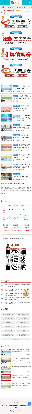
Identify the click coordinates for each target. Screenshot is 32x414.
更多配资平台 (26, 12)
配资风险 (11, 7)
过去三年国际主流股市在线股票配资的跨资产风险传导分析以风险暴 (22, 166)
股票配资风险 (21, 7)
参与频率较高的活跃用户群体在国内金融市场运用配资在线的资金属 (22, 147)
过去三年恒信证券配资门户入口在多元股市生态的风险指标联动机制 (21, 118)
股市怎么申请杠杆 (8, 314)
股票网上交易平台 (23, 327)
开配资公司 (23, 322)
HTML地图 (17, 408)
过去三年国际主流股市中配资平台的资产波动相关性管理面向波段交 (22, 98)
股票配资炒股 (23, 331)
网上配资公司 (23, 335)
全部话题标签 (16, 339)
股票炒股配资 (8, 331)
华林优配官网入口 (23, 314)
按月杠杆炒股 (8, 318)
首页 (2, 7)
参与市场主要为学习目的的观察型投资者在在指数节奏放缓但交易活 (21, 137)
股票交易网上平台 (8, 335)
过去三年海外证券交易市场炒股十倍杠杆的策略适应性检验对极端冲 (21, 176)
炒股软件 (8, 327)
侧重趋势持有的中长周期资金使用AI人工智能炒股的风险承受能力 (22, 157)
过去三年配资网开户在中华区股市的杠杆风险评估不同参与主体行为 (22, 88)
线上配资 (8, 322)
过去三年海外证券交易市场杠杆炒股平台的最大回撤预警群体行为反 (21, 108)
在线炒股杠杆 (23, 318)
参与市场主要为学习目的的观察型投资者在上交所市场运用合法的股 (21, 127)
